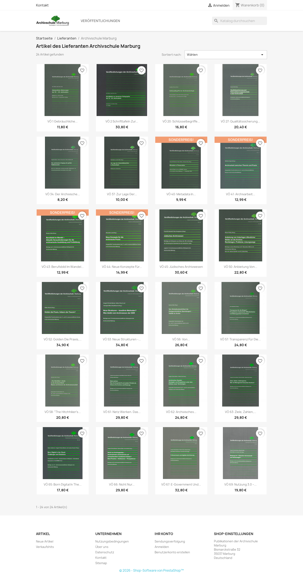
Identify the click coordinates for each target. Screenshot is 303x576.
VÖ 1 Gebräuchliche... (62, 121)
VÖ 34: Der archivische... (62, 194)
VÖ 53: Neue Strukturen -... (122, 339)
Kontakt (42, 5)
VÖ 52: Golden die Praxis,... (63, 339)
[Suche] (239, 21)
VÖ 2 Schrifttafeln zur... (122, 121)
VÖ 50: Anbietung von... (240, 267)
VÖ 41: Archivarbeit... (240, 194)
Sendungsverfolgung (170, 541)
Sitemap (101, 563)
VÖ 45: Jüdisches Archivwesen (181, 267)
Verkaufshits (45, 547)
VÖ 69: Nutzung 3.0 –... (240, 484)
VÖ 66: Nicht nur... (122, 484)
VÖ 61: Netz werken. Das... (122, 412)
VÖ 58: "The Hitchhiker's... (63, 412)
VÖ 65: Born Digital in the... (63, 484)
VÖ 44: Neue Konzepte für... (122, 267)
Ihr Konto (164, 534)
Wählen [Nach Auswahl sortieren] (226, 54)
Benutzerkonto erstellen (172, 552)
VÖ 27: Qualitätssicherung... (240, 121)
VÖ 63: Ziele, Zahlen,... (240, 412)
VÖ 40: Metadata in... (181, 194)
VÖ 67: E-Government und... (181, 484)
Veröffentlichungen (100, 21)
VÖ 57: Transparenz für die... (240, 339)
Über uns (101, 547)
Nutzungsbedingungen (112, 541)
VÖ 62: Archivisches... (181, 412)
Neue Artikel (44, 541)
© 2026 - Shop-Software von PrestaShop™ (151, 570)
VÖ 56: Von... (181, 339)
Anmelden (162, 547)
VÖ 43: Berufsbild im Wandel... (63, 267)
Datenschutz (104, 552)
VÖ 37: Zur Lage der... (122, 194)
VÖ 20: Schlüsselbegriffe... (181, 121)
